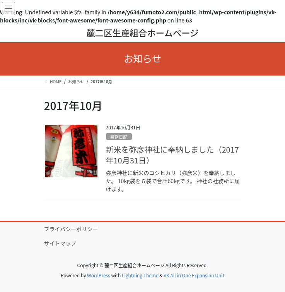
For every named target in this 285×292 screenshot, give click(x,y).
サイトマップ (60, 243)
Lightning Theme (140, 275)
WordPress (98, 275)
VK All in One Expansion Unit (194, 275)
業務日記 (119, 137)
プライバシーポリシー (71, 229)
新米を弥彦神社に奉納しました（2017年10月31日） (172, 155)
